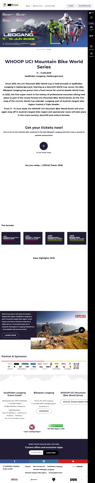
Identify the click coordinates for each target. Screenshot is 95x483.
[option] (44, 479)
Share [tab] (91, 54)
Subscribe (51, 453)
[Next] (82, 479)
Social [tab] (91, 47)
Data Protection (39, 466)
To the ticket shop (43, 152)
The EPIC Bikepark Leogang (43, 469)
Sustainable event (55, 473)
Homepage (44, 411)
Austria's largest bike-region (35, 473)
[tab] (91, 13)
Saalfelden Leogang (54, 466)
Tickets (71, 6)
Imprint (28, 466)
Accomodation (84, 6)
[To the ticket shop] (44, 146)
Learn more (10, 335)
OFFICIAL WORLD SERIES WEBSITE (77, 402)
